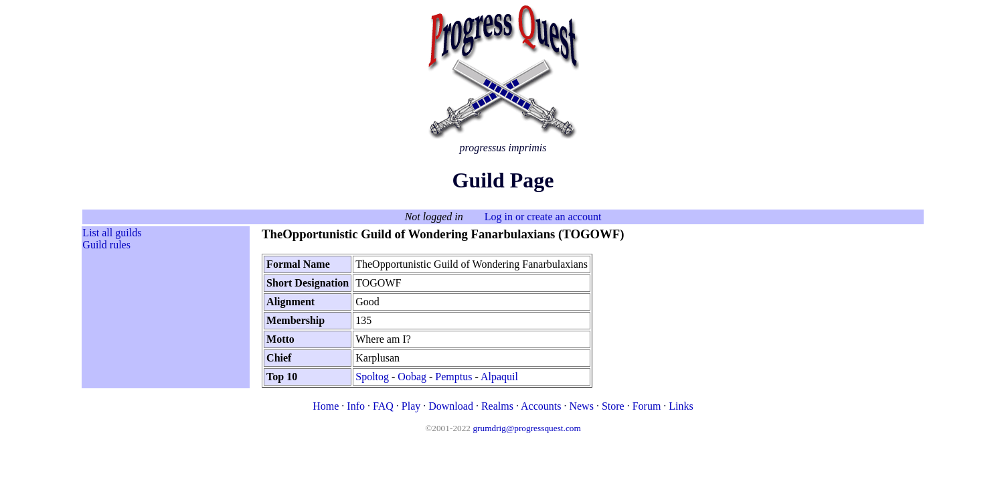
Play (411, 406)
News (581, 406)
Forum (647, 406)
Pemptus (453, 376)
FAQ (383, 406)
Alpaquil (499, 376)
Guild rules (106, 244)
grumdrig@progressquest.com (526, 428)
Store (613, 406)
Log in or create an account (543, 216)
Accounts (541, 406)
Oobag (412, 376)
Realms (497, 406)
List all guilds (111, 232)
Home (326, 406)
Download (450, 406)
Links (681, 406)
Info (356, 406)
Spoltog (372, 376)
